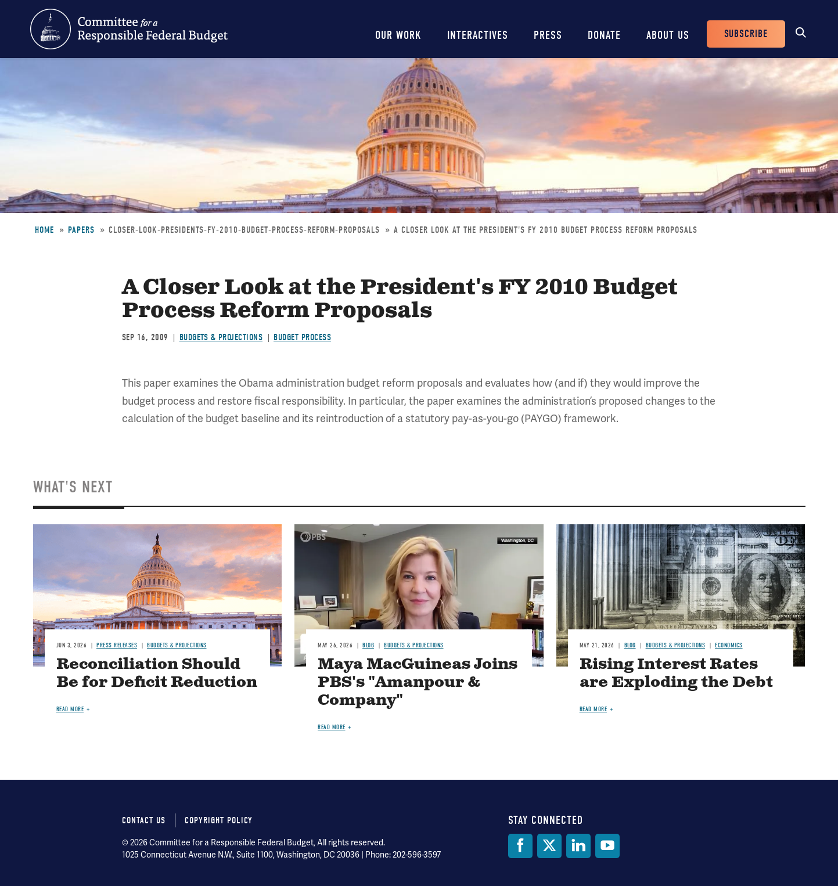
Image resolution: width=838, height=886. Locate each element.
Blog (368, 645)
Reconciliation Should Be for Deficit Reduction (156, 673)
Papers (81, 230)
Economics (729, 645)
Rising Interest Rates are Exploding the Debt (676, 673)
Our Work (398, 35)
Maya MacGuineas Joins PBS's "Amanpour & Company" (417, 682)
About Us (667, 35)
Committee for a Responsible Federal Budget (129, 29)
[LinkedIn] (578, 846)
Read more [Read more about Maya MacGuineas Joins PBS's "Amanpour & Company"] (332, 727)
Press (548, 35)
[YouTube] (607, 846)
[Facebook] (520, 846)
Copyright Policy (219, 820)
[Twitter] (549, 846)
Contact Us (144, 820)
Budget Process (302, 337)
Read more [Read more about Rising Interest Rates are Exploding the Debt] (593, 709)
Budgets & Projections (221, 337)
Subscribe (746, 34)
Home (44, 230)
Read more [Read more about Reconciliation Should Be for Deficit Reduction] (70, 709)
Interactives (477, 35)
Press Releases (116, 645)
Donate (604, 35)
